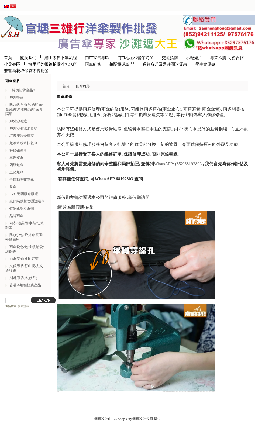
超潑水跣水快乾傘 (23, 143)
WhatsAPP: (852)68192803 (178, 163)
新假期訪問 (139, 197)
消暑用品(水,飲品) (23, 278)
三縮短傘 (16, 158)
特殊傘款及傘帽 (21, 208)
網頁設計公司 (142, 419)
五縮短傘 (16, 172)
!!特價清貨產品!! (22, 90)
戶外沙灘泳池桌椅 (23, 128)
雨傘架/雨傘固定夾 (24, 259)
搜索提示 (23, 306)
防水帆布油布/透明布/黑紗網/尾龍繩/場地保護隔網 (24, 109)
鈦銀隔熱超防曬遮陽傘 (26, 201)
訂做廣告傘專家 (21, 136)
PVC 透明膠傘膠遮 (23, 194)
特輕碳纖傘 (18, 150)
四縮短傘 (16, 165)
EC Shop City (122, 419)
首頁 (66, 86)
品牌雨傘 (16, 216)
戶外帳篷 (16, 97)
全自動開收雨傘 (21, 179)
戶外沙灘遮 (18, 121)
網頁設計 (101, 419)
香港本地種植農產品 (25, 285)
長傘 (12, 187)
